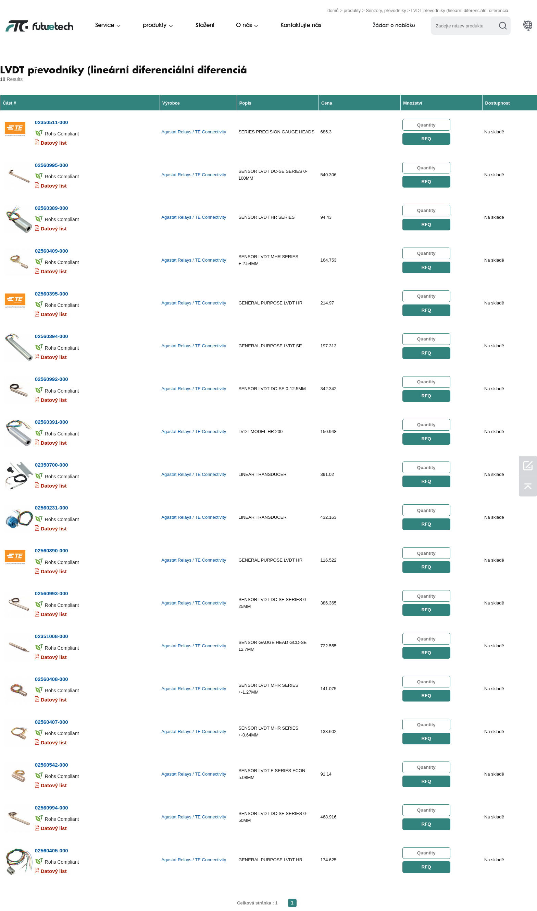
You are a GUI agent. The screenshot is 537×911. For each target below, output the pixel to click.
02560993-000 (51, 519)
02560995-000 (51, 152)
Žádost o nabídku (394, 23)
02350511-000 (51, 115)
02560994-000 (51, 702)
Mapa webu (389, 891)
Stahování (351, 891)
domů (333, 7)
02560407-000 (51, 629)
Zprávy (317, 891)
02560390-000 (51, 482)
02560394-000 (51, 299)
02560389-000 (51, 189)
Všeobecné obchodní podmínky (65, 891)
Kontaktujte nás (300, 23)
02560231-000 (51, 445)
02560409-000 (51, 225)
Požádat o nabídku (192, 891)
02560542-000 (51, 666)
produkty (352, 7)
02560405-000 (51, 739)
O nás (244, 23)
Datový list (53, 136)
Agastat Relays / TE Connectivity (193, 127)
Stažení (205, 23)
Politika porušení (136, 891)
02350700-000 (51, 409)
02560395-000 (51, 262)
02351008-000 (51, 556)
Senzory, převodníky (386, 7)
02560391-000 (51, 372)
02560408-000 (51, 592)
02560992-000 (51, 335)
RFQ (426, 133)
